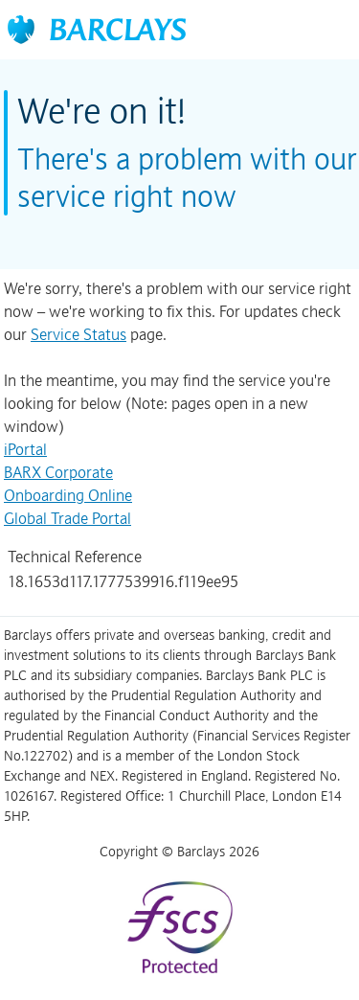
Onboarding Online (68, 495)
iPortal (25, 449)
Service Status (78, 334)
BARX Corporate (58, 472)
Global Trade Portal (67, 518)
